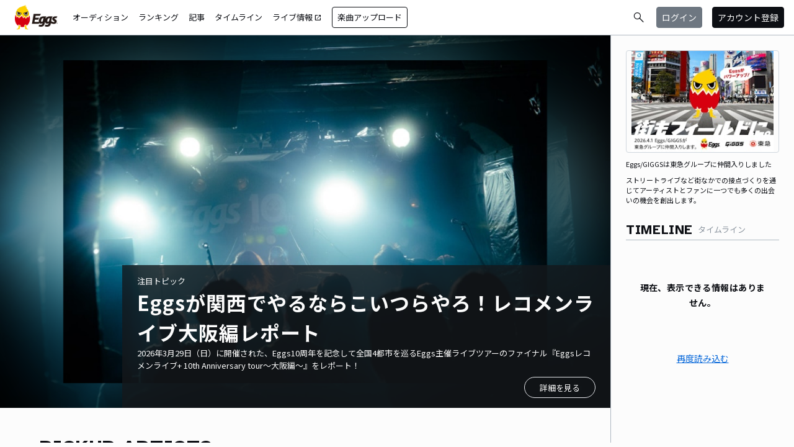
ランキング (158, 17)
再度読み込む (703, 358)
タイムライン (238, 17)
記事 (197, 17)
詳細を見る (560, 388)
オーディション (100, 17)
